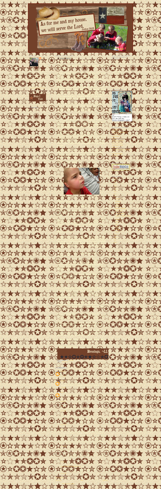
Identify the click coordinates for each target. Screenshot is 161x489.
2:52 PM (63, 411)
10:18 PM (63, 446)
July (116, 225)
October (117, 205)
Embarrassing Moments (118, 142)
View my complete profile (37, 88)
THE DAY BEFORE (120, 209)
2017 (115, 182)
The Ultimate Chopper (117, 146)
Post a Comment (59, 477)
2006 (115, 243)
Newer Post (58, 480)
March (117, 228)
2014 (115, 187)
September (118, 220)
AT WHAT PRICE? (120, 214)
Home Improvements (117, 144)
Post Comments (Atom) (68, 483)
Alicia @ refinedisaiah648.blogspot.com (70, 466)
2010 (115, 197)
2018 (115, 180)
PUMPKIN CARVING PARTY (123, 217)
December (118, 200)
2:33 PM (63, 387)
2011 (115, 195)
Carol (61, 392)
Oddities (114, 139)
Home (81, 480)
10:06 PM (63, 424)
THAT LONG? (119, 212)
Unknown (63, 371)
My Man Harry (116, 137)
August (117, 223)
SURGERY (118, 207)
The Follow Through (117, 155)
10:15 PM (63, 473)
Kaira (61, 429)
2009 (115, 236)
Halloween (114, 148)
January (117, 233)
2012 (115, 192)
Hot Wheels (115, 157)
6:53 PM (63, 461)
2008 (115, 238)
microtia (65, 361)
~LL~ (61, 406)
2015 (115, 185)
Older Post (105, 480)
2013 (115, 190)
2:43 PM (63, 401)
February (117, 230)
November (118, 202)
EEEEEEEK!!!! (116, 131)
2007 (115, 241)
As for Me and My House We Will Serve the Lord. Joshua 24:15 (43, 7)
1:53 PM (63, 376)
